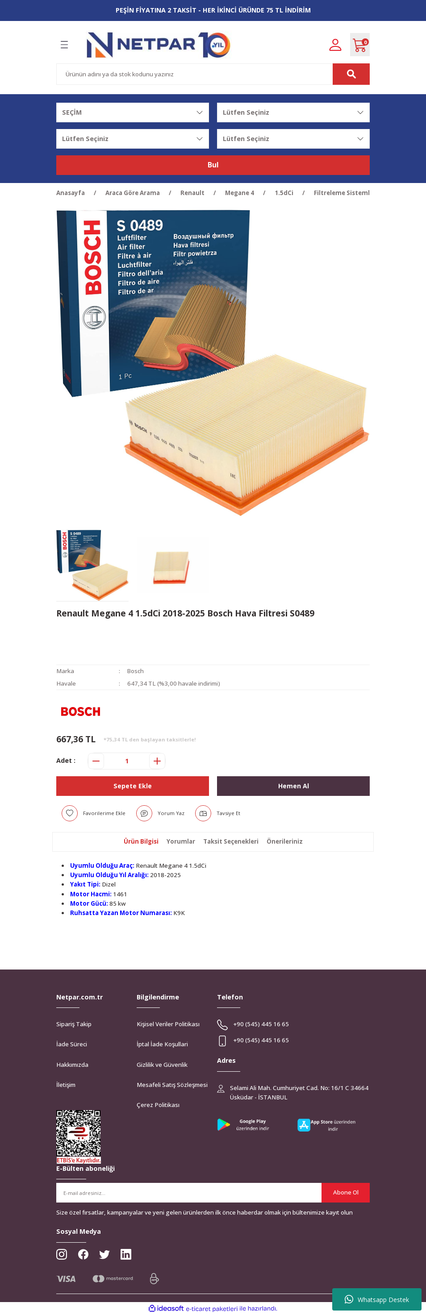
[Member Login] (335, 44)
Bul (213, 165)
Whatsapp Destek (377, 1299)
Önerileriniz (285, 841)
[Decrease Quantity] (96, 761)
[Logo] (159, 44)
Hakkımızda (72, 1065)
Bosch (135, 671)
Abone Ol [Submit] (346, 1192)
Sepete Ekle (132, 785)
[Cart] (360, 44)
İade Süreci (71, 1044)
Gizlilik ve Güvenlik (162, 1065)
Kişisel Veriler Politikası (168, 1024)
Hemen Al (293, 785)
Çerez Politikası (158, 1105)
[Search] (213, 74)
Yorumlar (181, 841)
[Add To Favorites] (93, 813)
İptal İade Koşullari (162, 1044)
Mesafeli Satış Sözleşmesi (172, 1085)
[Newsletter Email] (213, 1193)
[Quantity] (126, 761)
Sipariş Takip (74, 1024)
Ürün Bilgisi (141, 841)
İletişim (65, 1085)
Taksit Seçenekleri (231, 841)
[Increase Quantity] (157, 761)
